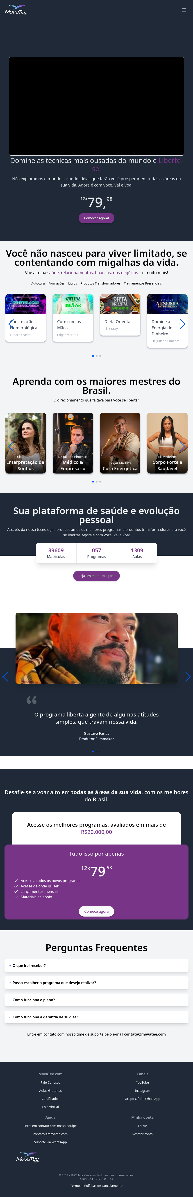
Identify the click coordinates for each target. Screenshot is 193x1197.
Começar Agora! (96, 218)
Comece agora (96, 911)
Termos (76, 1185)
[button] (182, 324)
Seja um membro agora (96, 576)
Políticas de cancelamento (103, 1185)
